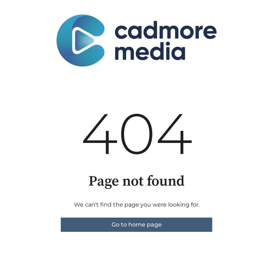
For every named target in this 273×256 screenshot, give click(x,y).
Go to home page (137, 224)
